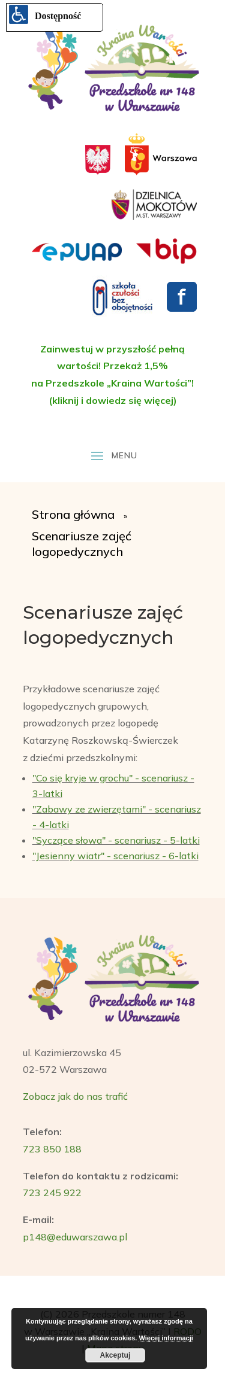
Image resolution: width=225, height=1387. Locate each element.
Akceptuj (115, 1355)
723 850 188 (52, 1149)
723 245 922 (52, 1193)
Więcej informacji (166, 1338)
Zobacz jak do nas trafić (75, 1096)
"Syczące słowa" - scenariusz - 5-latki (116, 840)
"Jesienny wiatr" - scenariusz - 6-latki (115, 856)
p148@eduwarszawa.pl (75, 1237)
